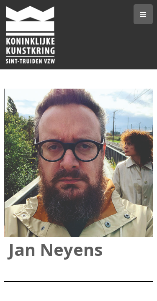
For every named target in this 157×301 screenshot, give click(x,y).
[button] (143, 14)
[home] (69, 34)
